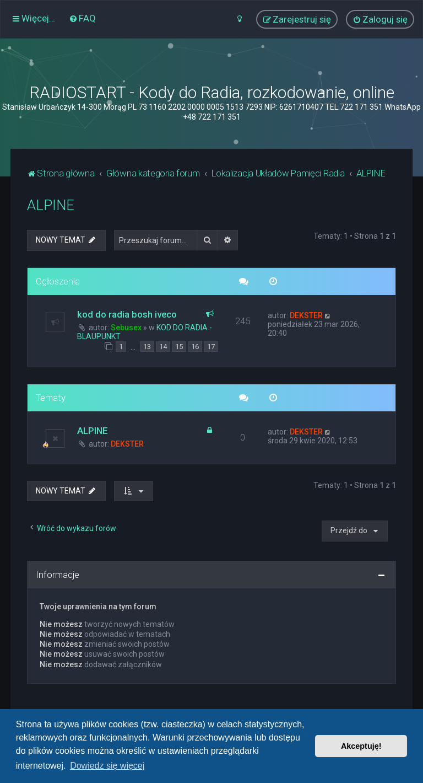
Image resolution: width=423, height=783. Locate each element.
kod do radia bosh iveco (127, 314)
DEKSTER (306, 315)
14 (163, 346)
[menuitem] (82, 18)
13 (147, 346)
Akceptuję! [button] (361, 746)
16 (195, 346)
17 (211, 346)
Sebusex (126, 327)
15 (179, 346)
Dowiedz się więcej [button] (107, 765)
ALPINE (50, 205)
